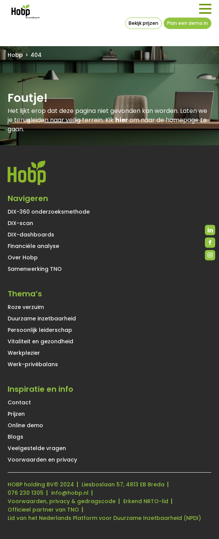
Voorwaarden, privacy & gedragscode (62, 501)
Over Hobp (23, 257)
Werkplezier (24, 353)
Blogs (15, 437)
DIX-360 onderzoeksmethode (49, 212)
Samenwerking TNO (35, 269)
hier (121, 120)
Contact (19, 402)
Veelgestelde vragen (37, 448)
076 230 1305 (25, 493)
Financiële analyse (33, 246)
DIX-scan (20, 223)
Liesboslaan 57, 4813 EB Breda (123, 484)
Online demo (25, 425)
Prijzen (16, 414)
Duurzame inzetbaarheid (42, 318)
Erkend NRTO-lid (145, 501)
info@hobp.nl (70, 493)
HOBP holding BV (31, 484)
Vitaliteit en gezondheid (40, 341)
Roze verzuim (26, 307)
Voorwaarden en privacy (42, 459)
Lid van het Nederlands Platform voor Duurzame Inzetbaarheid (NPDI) (104, 518)
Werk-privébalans (33, 364)
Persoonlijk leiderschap (40, 330)
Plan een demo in (187, 23)
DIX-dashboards (31, 234)
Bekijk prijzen (143, 23)
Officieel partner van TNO (43, 509)
